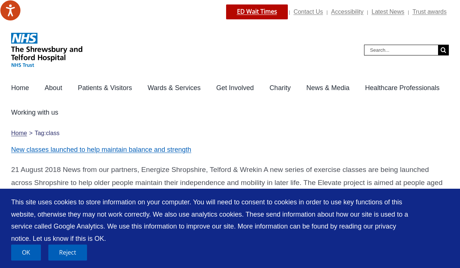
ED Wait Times (257, 11)
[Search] (443, 50)
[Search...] (401, 50)
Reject (67, 252)
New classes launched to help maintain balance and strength (101, 125)
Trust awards (429, 12)
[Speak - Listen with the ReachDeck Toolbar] (10, 10)
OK (26, 252)
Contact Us (308, 12)
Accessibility (347, 12)
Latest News (387, 12)
